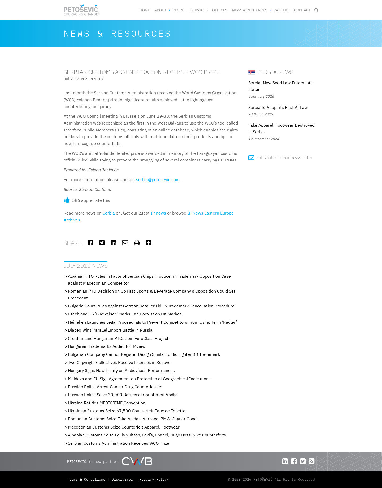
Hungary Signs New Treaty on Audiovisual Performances (121, 370)
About (160, 9)
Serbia (109, 213)
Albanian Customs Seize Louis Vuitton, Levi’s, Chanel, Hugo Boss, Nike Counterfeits (147, 435)
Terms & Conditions (87, 479)
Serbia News (270, 72)
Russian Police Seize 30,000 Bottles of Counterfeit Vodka (123, 394)
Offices (219, 9)
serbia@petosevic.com (158, 179)
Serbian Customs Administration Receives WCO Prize (118, 443)
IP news (158, 213)
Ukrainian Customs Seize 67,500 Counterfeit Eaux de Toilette (126, 410)
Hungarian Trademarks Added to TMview (106, 346)
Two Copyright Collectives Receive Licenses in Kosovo (119, 362)
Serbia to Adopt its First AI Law (278, 107)
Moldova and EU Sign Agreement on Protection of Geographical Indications (139, 378)
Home (145, 9)
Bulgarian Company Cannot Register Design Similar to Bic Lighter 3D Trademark (144, 354)
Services (199, 9)
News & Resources (249, 9)
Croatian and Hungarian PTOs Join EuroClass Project (118, 338)
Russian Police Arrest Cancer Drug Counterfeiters (115, 386)
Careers (281, 9)
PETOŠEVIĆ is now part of (109, 461)
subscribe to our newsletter (280, 158)
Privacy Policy (154, 479)
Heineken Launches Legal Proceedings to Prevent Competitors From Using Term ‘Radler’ (152, 322)
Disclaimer (122, 479)
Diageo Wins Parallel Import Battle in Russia (110, 330)
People (179, 9)
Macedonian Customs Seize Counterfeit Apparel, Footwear (124, 427)
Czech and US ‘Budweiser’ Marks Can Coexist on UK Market (124, 313)
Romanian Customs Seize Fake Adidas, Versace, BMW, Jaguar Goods (133, 418)
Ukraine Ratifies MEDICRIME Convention (106, 402)
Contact (302, 9)
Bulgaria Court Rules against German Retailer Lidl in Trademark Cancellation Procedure (151, 306)
